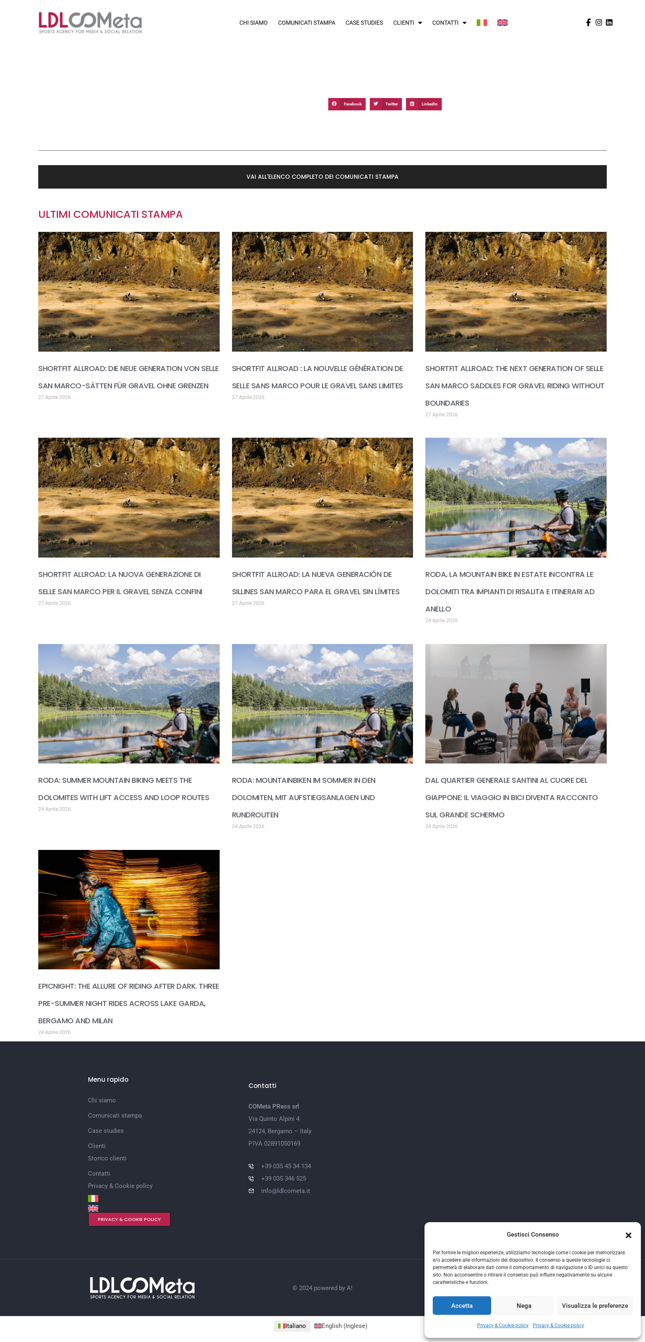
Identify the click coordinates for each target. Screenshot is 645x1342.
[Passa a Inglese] (502, 23)
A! (350, 1288)
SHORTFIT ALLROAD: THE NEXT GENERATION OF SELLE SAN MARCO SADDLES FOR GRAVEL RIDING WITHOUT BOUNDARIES (515, 385)
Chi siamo (253, 22)
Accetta (462, 1305)
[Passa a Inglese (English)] (340, 1326)
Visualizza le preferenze (595, 1305)
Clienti (407, 23)
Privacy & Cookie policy (503, 1325)
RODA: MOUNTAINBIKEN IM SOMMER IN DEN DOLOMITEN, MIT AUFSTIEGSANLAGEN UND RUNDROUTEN (304, 797)
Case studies (364, 22)
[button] (628, 1234)
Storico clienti (107, 1158)
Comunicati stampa (306, 22)
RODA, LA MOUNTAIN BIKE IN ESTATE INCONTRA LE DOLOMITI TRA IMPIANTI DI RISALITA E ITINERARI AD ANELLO (509, 591)
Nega (524, 1305)
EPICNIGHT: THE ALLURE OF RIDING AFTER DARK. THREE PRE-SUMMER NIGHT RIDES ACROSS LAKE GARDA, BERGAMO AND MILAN (128, 1003)
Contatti (449, 23)
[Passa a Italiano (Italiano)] (292, 1326)
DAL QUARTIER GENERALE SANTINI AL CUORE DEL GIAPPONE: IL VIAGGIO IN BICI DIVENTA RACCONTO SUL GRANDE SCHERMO (511, 797)
